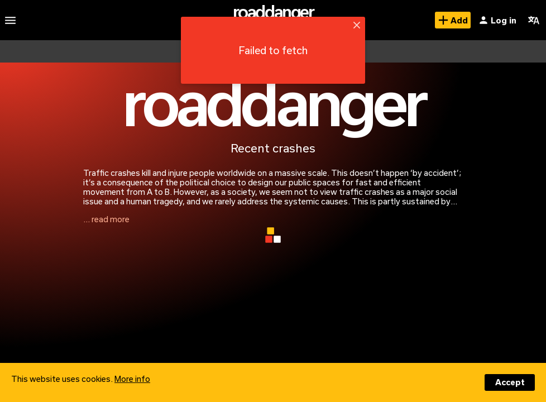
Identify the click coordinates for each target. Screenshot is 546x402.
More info (132, 379)
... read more (106, 219)
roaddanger (273, 12)
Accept (510, 382)
